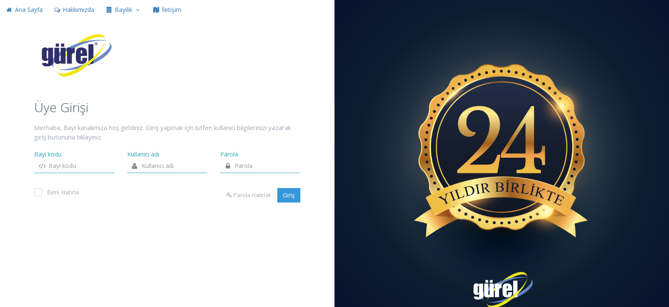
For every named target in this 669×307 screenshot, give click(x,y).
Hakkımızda (74, 10)
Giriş (289, 195)
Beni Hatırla (56, 192)
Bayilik (123, 10)
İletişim (166, 10)
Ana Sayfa (24, 10)
